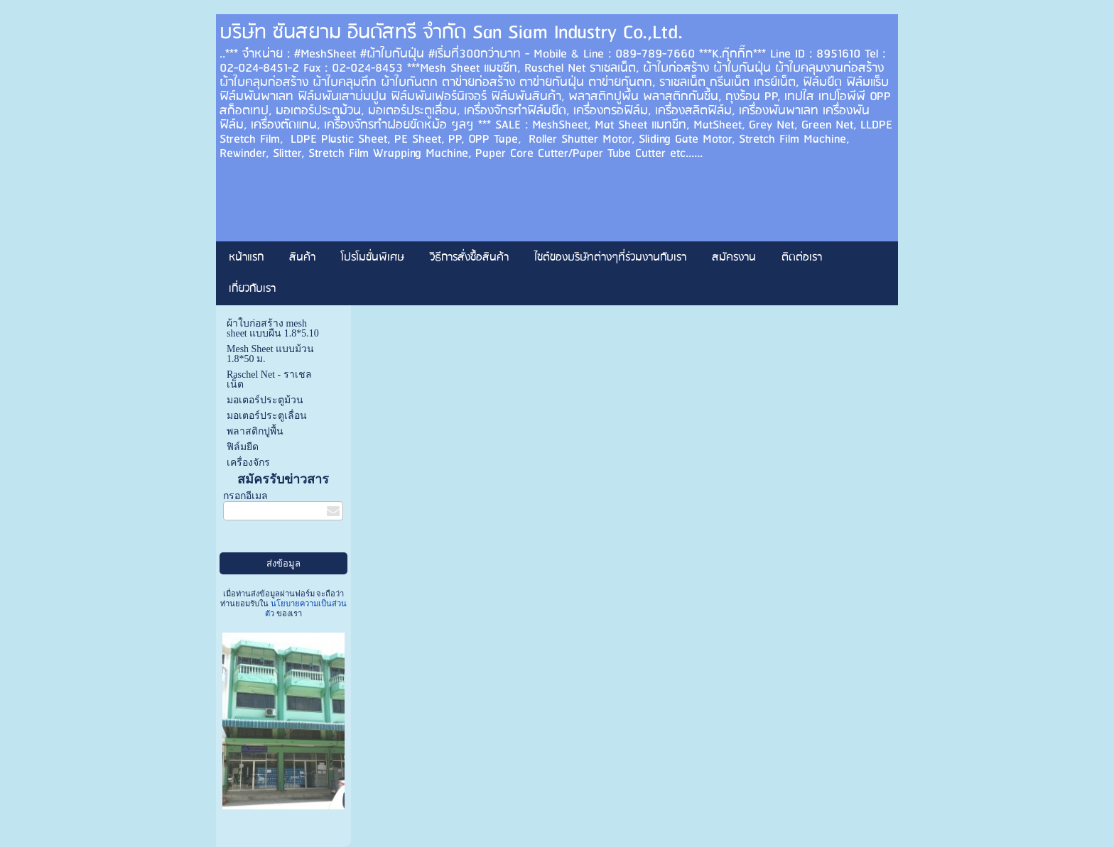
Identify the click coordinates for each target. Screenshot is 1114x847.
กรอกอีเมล (245, 496)
